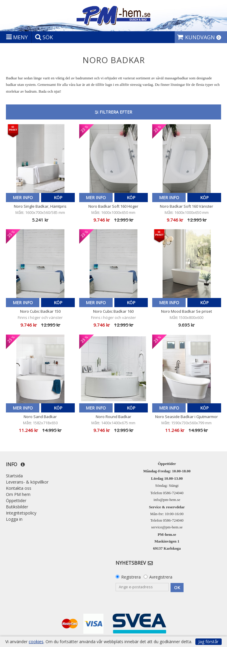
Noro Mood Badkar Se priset (186, 311)
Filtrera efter (113, 112)
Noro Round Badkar (113, 416)
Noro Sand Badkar (40, 416)
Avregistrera (160, 577)
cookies (36, 641)
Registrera (131, 577)
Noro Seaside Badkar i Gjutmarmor (186, 416)
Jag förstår (208, 641)
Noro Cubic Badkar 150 (40, 311)
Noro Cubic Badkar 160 (113, 311)
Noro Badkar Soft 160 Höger (113, 206)
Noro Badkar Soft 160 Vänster (186, 206)
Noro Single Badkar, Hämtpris (40, 206)
